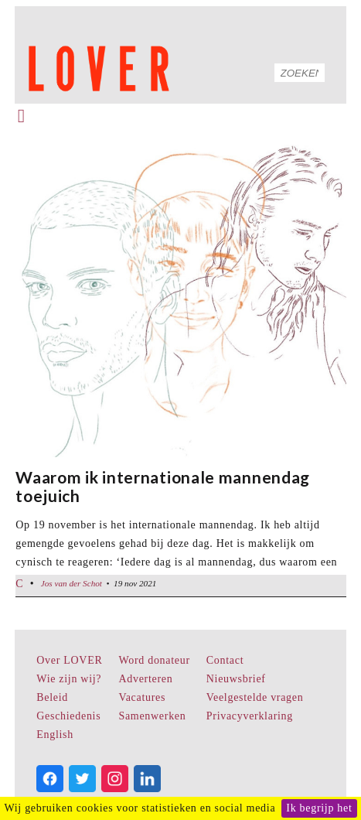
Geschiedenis (68, 716)
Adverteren (145, 679)
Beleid (52, 697)
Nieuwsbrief (236, 679)
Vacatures (141, 697)
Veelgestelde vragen (255, 697)
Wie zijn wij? (68, 679)
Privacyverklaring (249, 716)
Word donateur (153, 660)
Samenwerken (152, 716)
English (54, 734)
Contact (225, 660)
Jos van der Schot (71, 583)
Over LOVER (69, 660)
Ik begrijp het (319, 808)
